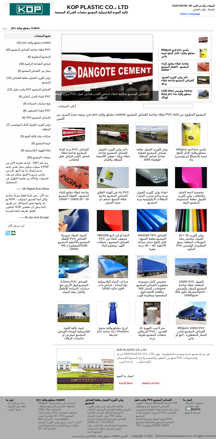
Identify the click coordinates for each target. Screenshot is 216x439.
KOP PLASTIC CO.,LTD (131, 350)
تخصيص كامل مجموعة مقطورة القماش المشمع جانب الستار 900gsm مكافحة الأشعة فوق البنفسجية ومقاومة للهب (152, 288)
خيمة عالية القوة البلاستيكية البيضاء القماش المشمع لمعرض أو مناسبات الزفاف (74, 333)
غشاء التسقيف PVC (38, 110)
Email (211, 9)
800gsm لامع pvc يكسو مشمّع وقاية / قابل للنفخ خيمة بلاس (178, 53)
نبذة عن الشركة (16, 403)
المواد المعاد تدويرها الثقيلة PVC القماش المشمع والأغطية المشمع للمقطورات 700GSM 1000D (74, 242)
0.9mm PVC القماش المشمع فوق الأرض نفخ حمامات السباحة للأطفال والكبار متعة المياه (73, 287)
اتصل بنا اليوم (125, 376)
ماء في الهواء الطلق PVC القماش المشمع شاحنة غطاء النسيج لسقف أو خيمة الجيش (113, 197)
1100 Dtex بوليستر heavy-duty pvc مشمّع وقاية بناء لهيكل (177, 94)
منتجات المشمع (41, 157)
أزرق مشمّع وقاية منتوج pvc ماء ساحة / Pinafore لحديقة (113, 331)
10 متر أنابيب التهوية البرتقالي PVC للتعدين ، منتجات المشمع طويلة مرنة (152, 333)
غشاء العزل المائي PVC (36, 96)
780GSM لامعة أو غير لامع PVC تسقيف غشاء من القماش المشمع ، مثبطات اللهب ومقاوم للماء (113, 240)
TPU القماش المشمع (38, 117)
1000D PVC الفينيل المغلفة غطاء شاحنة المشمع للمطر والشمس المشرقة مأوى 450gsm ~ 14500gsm (191, 288)
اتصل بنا (102, 22)
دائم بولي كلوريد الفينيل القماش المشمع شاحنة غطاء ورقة (177, 80)
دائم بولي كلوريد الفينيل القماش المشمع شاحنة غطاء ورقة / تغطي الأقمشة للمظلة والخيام (113, 154)
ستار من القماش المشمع (36, 70)
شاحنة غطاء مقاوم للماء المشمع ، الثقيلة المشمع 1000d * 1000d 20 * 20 (74, 196)
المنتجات (25, 22)
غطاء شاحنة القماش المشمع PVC (30, 49)
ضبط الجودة (85, 22)
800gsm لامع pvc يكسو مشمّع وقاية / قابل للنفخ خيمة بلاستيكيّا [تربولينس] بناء (191, 154)
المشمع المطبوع (41, 56)
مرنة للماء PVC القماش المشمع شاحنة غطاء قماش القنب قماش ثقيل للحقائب (73, 154)
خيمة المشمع (43, 143)
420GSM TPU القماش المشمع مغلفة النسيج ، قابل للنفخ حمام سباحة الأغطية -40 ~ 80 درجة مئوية (152, 242)
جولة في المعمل (62, 22)
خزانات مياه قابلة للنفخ (37, 136)
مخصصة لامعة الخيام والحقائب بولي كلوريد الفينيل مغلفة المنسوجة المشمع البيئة (191, 197)
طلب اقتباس (199, 9)
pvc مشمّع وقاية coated (36, 42)
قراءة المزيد (126, 361)
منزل (11, 22)
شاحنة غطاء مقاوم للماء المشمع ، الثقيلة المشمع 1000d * (175, 67)
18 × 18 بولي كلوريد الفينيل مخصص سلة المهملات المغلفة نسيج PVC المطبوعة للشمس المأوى (191, 242)
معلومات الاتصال (194, 403)
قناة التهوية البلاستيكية (37, 150)
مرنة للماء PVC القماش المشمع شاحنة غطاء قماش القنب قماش (176, 40)
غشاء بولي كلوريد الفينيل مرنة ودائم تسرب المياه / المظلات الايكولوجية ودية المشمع (152, 197)
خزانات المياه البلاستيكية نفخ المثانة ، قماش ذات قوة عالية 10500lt (113, 285)
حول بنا (42, 22)
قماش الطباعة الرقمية (37, 63)
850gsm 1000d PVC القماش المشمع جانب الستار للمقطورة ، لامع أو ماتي (191, 333)
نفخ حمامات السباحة (38, 103)
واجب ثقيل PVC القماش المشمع (31, 89)
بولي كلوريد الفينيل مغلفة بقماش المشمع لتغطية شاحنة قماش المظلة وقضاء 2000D (152, 154)
